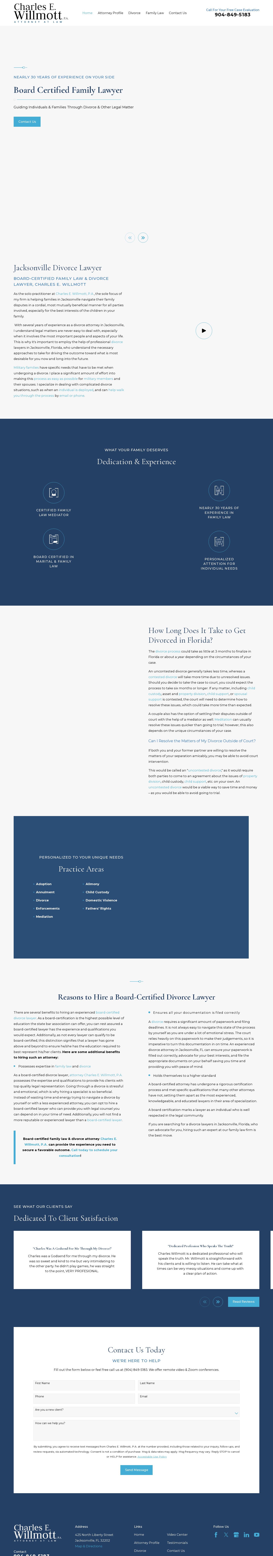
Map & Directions (88, 1493)
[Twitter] (226, 1481)
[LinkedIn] (246, 1481)
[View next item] (143, 238)
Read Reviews (244, 1248)
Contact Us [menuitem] (178, 13)
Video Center (177, 1481)
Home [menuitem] (87, 13)
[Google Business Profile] (236, 1481)
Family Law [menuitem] (155, 13)
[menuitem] (19, 1545)
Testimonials (177, 1489)
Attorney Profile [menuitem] (110, 13)
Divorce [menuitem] (134, 13)
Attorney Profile (146, 1489)
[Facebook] (216, 1481)
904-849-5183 (233, 14)
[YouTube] (256, 1481)
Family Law (143, 1505)
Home (139, 1481)
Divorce (140, 1497)
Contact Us (27, 122)
